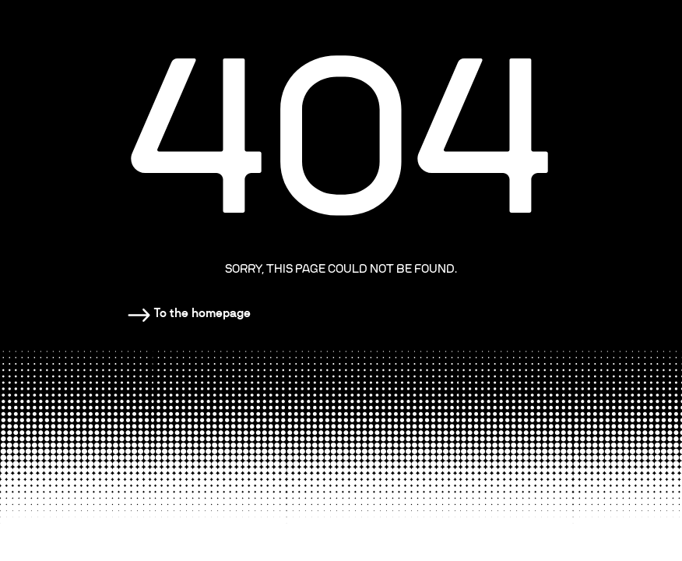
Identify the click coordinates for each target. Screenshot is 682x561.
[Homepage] (189, 313)
